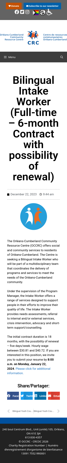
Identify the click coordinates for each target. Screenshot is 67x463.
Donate (14, 6)
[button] (13, 396)
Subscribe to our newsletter (42, 6)
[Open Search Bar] (61, 57)
